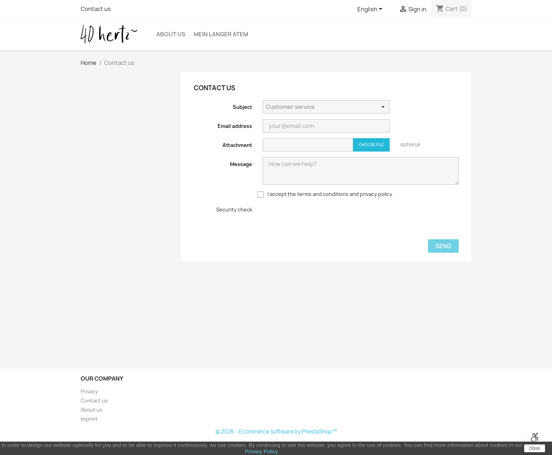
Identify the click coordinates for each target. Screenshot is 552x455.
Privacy (89, 391)
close (534, 448)
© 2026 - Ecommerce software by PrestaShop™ (276, 431)
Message (241, 164)
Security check (234, 209)
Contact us (96, 9)
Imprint (89, 419)
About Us (171, 34)
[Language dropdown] (371, 9)
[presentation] (316, 220)
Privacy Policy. (262, 451)
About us (91, 409)
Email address (235, 126)
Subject (242, 107)
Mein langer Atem (221, 34)
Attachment (237, 145)
